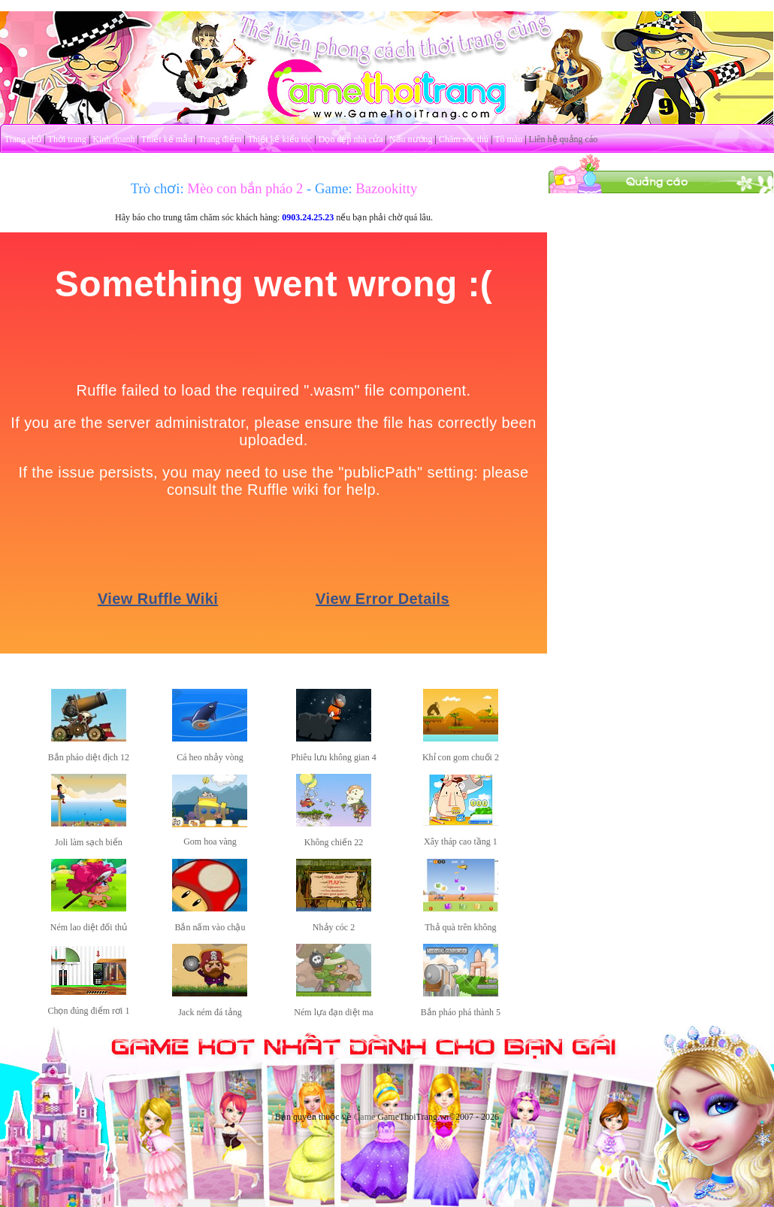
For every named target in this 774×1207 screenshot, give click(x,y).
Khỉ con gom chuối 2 (460, 757)
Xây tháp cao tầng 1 (460, 841)
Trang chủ (23, 139)
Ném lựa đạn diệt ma (333, 1012)
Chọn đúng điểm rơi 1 (88, 1010)
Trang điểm (219, 139)
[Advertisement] (661, 288)
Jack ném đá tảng (210, 1012)
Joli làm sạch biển (88, 842)
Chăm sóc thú (463, 139)
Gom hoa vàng (210, 841)
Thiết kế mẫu (166, 139)
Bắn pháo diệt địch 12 (88, 757)
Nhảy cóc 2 (334, 927)
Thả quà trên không (460, 927)
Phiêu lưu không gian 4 (333, 757)
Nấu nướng (411, 139)
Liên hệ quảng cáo (563, 139)
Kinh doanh (113, 139)
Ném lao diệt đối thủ (88, 927)
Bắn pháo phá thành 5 (460, 1012)
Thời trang (67, 139)
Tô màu (508, 139)
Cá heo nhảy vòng (210, 757)
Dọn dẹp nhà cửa (351, 139)
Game (365, 1116)
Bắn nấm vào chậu (209, 927)
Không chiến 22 (333, 842)
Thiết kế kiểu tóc (279, 139)
